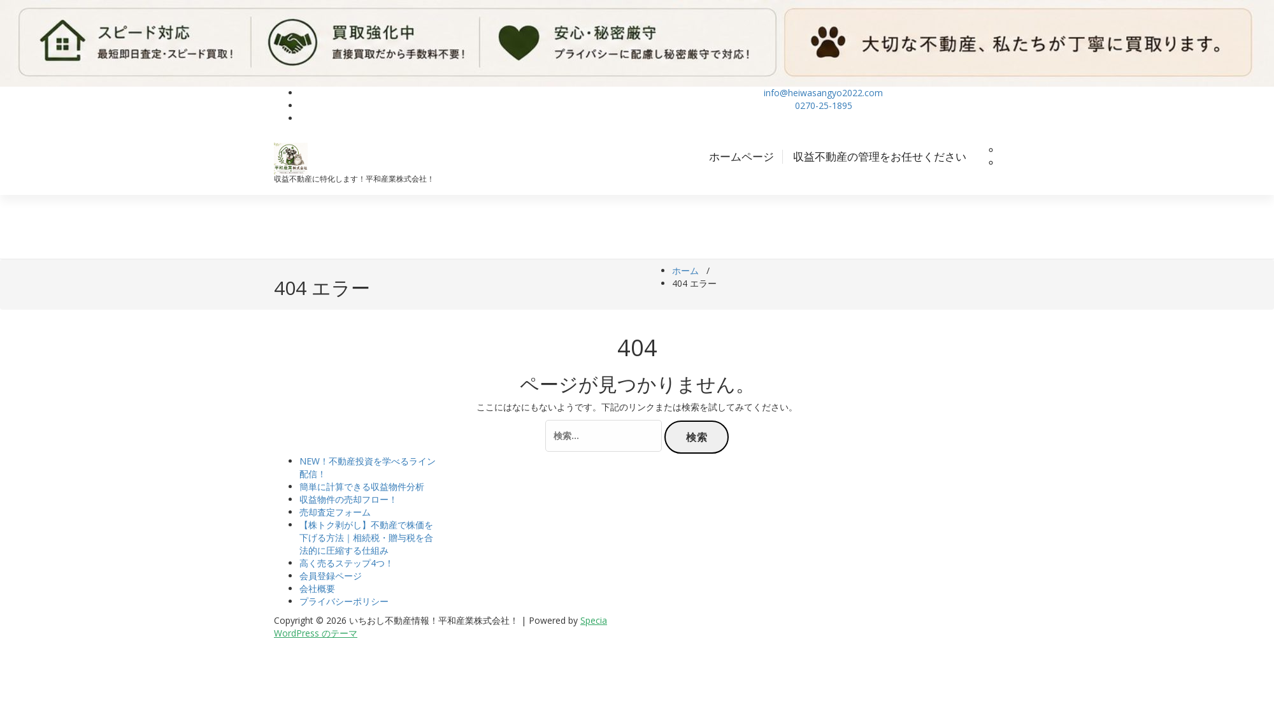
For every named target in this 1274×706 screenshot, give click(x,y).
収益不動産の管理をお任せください (879, 156)
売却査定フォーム (335, 512)
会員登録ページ (330, 576)
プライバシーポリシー (344, 601)
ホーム (685, 270)
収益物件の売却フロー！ (348, 499)
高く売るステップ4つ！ (346, 563)
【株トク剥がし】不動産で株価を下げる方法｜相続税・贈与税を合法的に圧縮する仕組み (366, 537)
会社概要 (317, 588)
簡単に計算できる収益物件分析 (361, 486)
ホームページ (741, 156)
